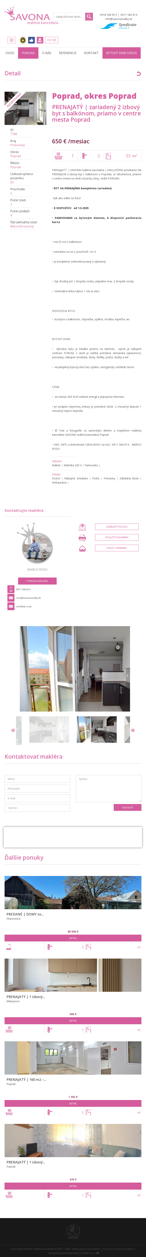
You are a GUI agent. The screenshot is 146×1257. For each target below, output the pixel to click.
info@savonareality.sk (118, 19)
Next (133, 730)
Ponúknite (40, 40)
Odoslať (127, 807)
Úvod (10, 53)
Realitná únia (23, 40)
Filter (51, 40)
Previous (13, 730)
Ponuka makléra (37, 581)
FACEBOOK (31, 40)
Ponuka (28, 53)
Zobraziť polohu (117, 526)
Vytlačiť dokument (117, 537)
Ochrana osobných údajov (118, 1249)
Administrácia (97, 1252)
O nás (46, 53)
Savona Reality (32, 15)
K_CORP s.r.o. (87, 1253)
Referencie (67, 53)
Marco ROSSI (37, 569)
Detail (73, 938)
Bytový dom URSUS (121, 53)
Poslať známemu (117, 548)
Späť (138, 73)
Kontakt (91, 53)
